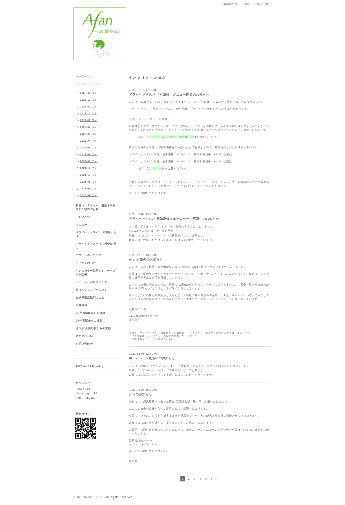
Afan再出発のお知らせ (146, 259)
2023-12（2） (88, 99)
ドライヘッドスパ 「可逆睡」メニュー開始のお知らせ (169, 94)
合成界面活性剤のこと (90, 297)
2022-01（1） (88, 161)
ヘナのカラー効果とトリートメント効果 (96, 272)
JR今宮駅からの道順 (89, 320)
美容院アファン (93, 497)
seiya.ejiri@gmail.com (143, 444)
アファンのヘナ (86, 263)
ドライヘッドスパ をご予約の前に (96, 245)
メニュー (81, 224)
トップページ (84, 76)
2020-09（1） (88, 195)
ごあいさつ (83, 216)
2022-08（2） (88, 120)
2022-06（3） (88, 134)
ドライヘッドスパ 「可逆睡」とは (174, 137)
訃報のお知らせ (140, 394)
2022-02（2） (88, 154)
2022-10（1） (88, 113)
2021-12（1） (88, 168)
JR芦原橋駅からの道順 (90, 312)
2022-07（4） (88, 127)
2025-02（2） (88, 93)
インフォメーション (88, 84)
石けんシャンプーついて (91, 289)
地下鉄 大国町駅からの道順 (93, 328)
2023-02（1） (88, 106)
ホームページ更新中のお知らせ (152, 358)
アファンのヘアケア (88, 255)
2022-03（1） (88, 147)
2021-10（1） (88, 175)
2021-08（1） (88, 181)
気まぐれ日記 (84, 336)
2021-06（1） (88, 188)
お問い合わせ (84, 343)
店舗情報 (81, 305)
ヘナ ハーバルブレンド (91, 282)
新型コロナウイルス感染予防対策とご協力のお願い (96, 207)
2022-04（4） (88, 140)
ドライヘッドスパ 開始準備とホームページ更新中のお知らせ (174, 218)
